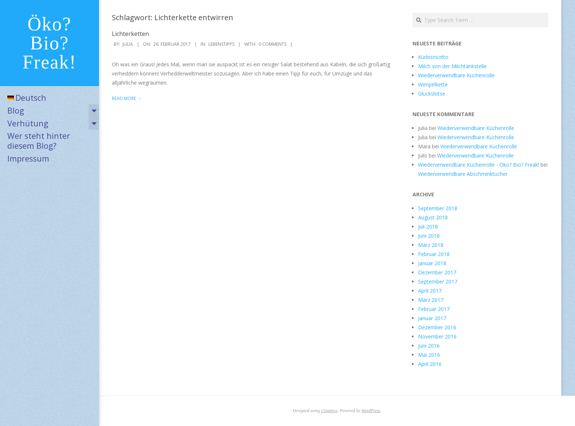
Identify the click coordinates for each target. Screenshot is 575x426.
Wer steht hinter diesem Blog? (38, 140)
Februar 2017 (434, 308)
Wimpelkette (433, 84)
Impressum (28, 158)
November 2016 (437, 336)
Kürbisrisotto (433, 56)
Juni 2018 (429, 235)
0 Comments (272, 44)
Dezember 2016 (437, 327)
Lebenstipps (221, 44)
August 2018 (433, 217)
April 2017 (430, 290)
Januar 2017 (432, 318)
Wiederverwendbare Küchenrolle (456, 75)
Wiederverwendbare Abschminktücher (463, 173)
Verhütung (27, 123)
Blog (15, 110)
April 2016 (430, 363)
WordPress (371, 410)
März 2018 (430, 244)
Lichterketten (130, 34)
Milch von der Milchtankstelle (452, 66)
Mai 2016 (429, 354)
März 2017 (430, 299)
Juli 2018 (428, 226)
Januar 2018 (432, 263)
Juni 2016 (429, 345)
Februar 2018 (434, 254)
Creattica (329, 410)
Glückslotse (431, 93)
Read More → (127, 98)
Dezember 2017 (437, 272)
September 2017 (437, 281)
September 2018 (437, 208)
